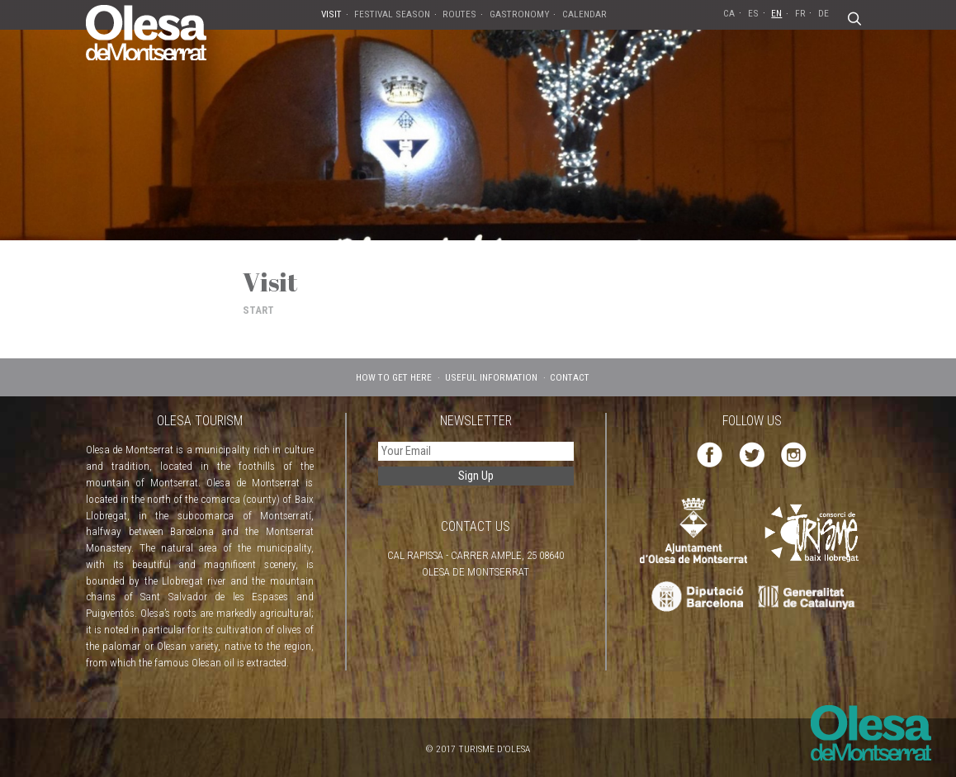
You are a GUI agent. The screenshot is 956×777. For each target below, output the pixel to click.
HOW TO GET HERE (394, 377)
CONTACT (569, 377)
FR (800, 13)
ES (753, 13)
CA (729, 13)
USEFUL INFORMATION (491, 377)
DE (823, 13)
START (258, 310)
